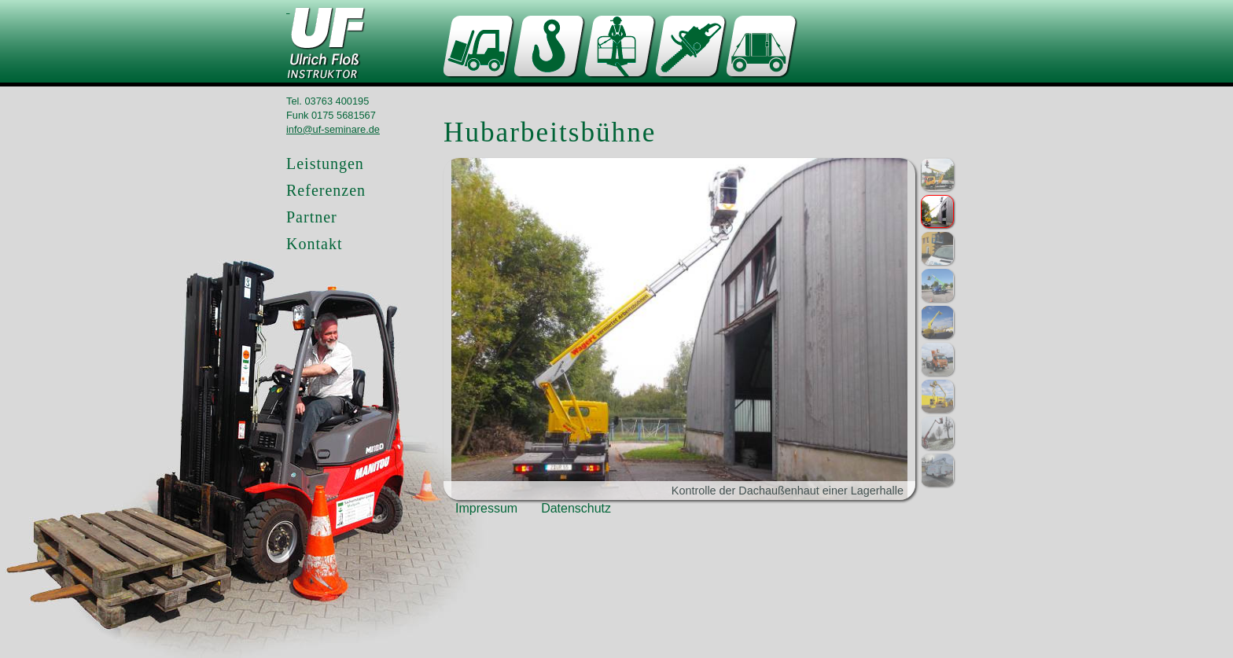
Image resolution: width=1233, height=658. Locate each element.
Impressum (486, 508)
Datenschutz (576, 508)
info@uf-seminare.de (333, 129)
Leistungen (325, 163)
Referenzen (326, 190)
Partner (311, 217)
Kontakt (314, 243)
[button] (937, 174)
